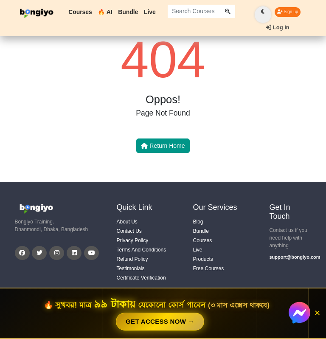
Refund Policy (132, 259)
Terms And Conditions (141, 250)
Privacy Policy (133, 240)
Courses (80, 11)
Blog (198, 222)
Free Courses (208, 268)
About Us (127, 222)
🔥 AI (105, 11)
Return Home (163, 145)
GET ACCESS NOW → (160, 321)
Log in (277, 27)
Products (203, 259)
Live (150, 11)
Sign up (287, 11)
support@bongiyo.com (291, 257)
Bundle (128, 11)
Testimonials (131, 268)
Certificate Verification (141, 278)
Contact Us (129, 231)
